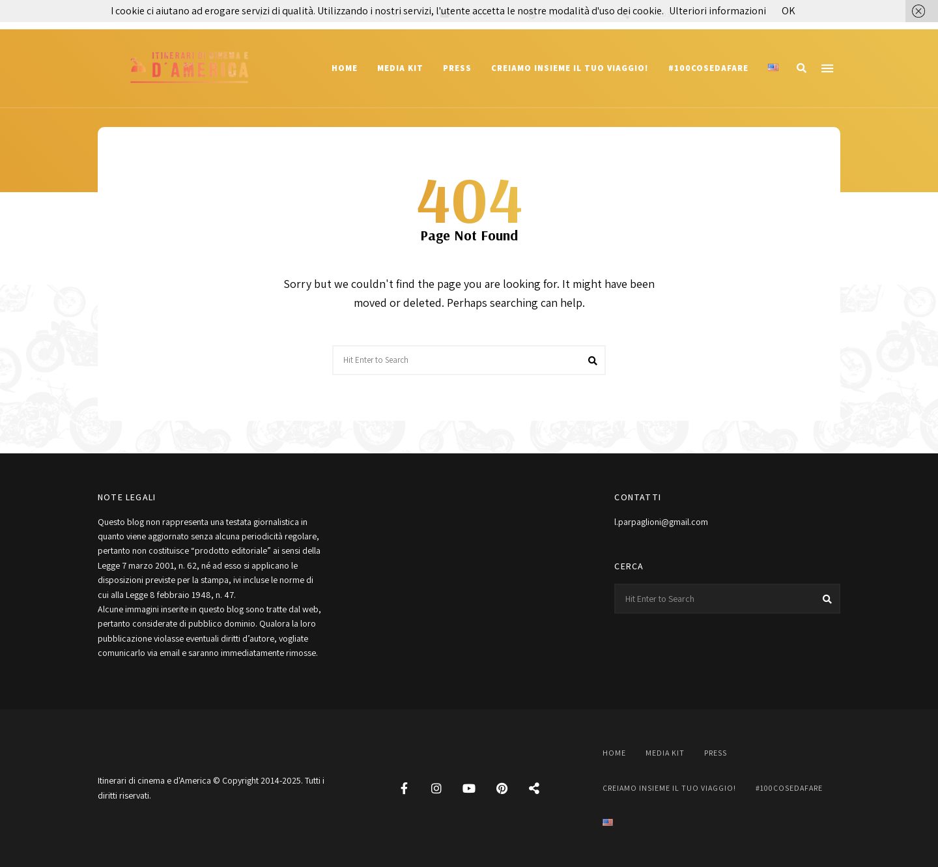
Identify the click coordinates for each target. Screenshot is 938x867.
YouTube (469, 788)
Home (345, 68)
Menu (827, 68)
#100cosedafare (708, 68)
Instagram (436, 788)
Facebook (404, 788)
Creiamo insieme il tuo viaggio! (570, 68)
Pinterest (501, 788)
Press (457, 68)
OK (788, 11)
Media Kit (400, 68)
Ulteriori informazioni (717, 11)
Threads (534, 788)
